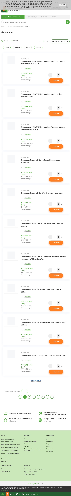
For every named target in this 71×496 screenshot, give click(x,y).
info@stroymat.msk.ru (29, 474)
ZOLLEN (38, 47)
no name (17, 47)
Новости (53, 17)
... (67, 17)
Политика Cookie (29, 8)
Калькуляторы (32, 17)
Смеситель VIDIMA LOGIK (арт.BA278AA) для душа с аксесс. (44, 355)
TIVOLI (7, 47)
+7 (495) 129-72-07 (32, 471)
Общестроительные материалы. (9, 447)
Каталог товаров (12, 17)
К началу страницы (35, 484)
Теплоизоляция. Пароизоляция (9, 450)
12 (47, 397)
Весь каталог (4, 461)
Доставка (44, 17)
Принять (63, 5)
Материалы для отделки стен (9, 459)
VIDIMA (28, 47)
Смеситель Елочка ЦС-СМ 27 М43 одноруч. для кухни (41, 193)
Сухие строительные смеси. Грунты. (10, 444)
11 (43, 397)
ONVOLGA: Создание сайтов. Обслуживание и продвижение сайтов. (19, 490)
